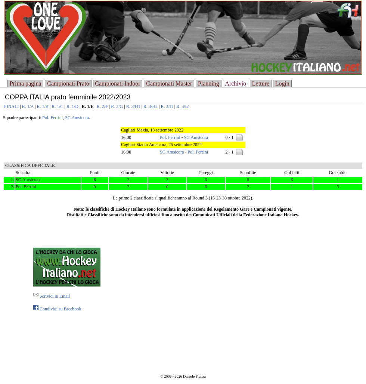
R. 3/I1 (167, 106)
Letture (260, 83)
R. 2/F (102, 106)
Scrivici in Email (51, 296)
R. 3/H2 (150, 106)
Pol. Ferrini (52, 117)
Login (282, 83)
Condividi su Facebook (57, 309)
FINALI (11, 106)
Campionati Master (169, 83)
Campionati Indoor (117, 83)
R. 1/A (28, 106)
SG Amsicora (77, 117)
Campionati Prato (68, 83)
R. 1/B (42, 106)
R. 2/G (117, 106)
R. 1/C (57, 106)
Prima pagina (25, 83)
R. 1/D (72, 106)
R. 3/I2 (182, 106)
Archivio (235, 83)
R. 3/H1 (133, 106)
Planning (208, 83)
